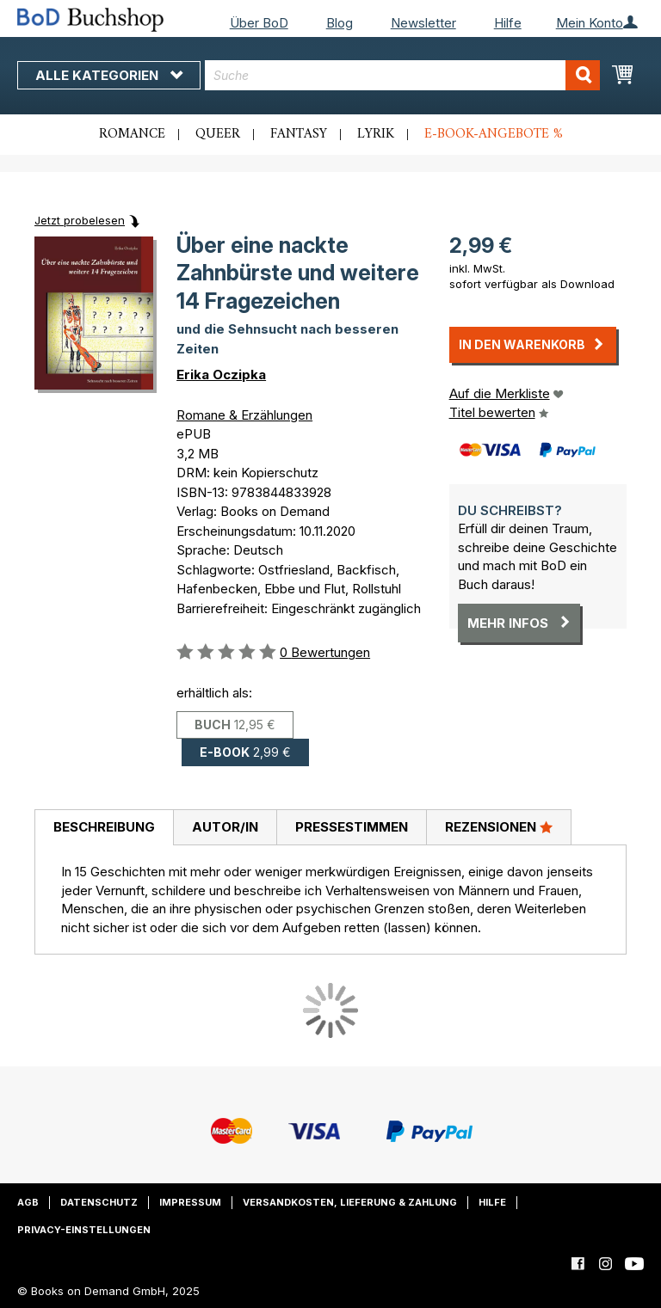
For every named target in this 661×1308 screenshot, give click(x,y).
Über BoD (259, 23)
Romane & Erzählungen (244, 415)
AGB (28, 1202)
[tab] (103, 828)
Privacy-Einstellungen (84, 1230)
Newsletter (423, 23)
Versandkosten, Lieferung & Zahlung (350, 1202)
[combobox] (402, 75)
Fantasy (298, 134)
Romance (132, 134)
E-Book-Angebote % (493, 134)
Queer (217, 134)
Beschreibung (104, 827)
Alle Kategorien (108, 75)
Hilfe (508, 23)
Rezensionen (499, 826)
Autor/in (225, 827)
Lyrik (375, 134)
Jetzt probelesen (79, 220)
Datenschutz (99, 1202)
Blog (339, 23)
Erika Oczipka (221, 374)
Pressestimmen (351, 827)
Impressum (190, 1202)
